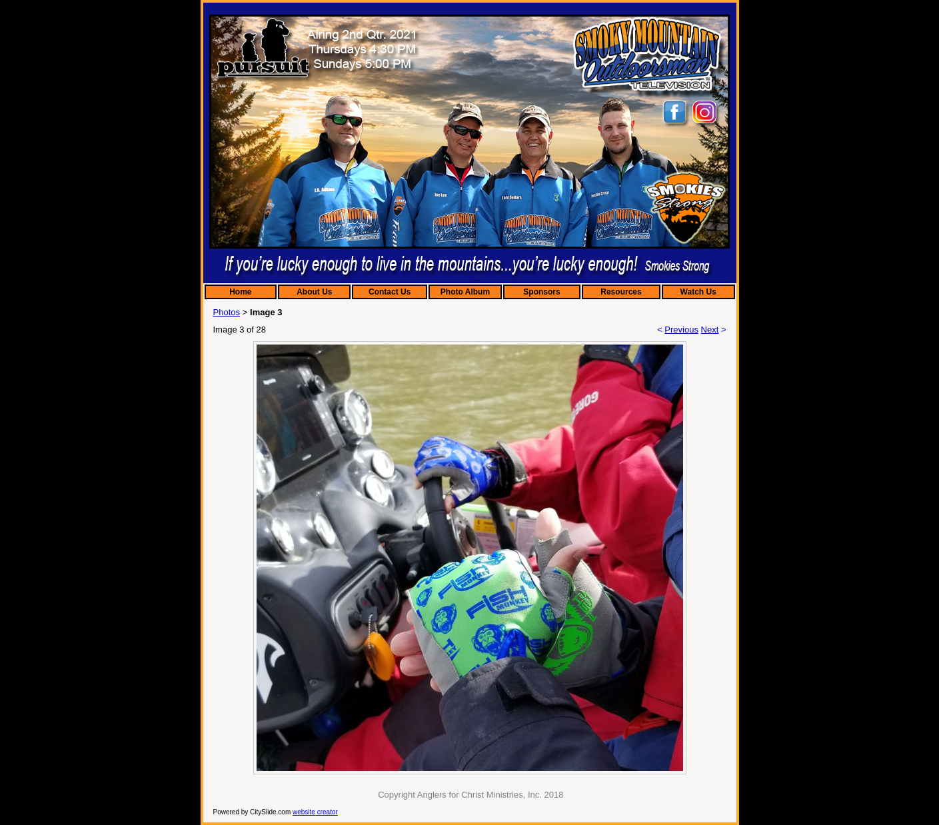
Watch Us (698, 292)
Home (240, 292)
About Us (314, 292)
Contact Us (390, 292)
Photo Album (465, 292)
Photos (226, 312)
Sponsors (541, 292)
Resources (620, 292)
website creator (315, 812)
